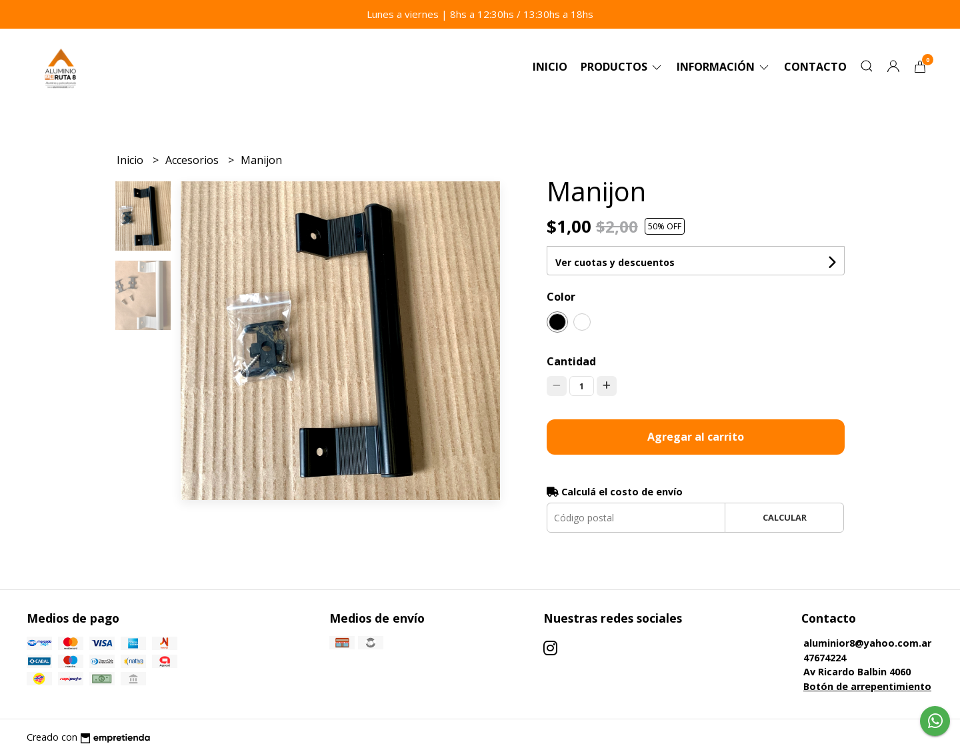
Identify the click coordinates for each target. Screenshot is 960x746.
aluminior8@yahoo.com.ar (867, 643)
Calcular (785, 517)
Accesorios (193, 160)
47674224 (824, 657)
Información (724, 66)
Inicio (550, 66)
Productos (622, 66)
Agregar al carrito (695, 436)
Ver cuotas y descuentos (615, 262)
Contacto (815, 66)
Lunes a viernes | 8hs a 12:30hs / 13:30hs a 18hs (480, 14)
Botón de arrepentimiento (867, 686)
